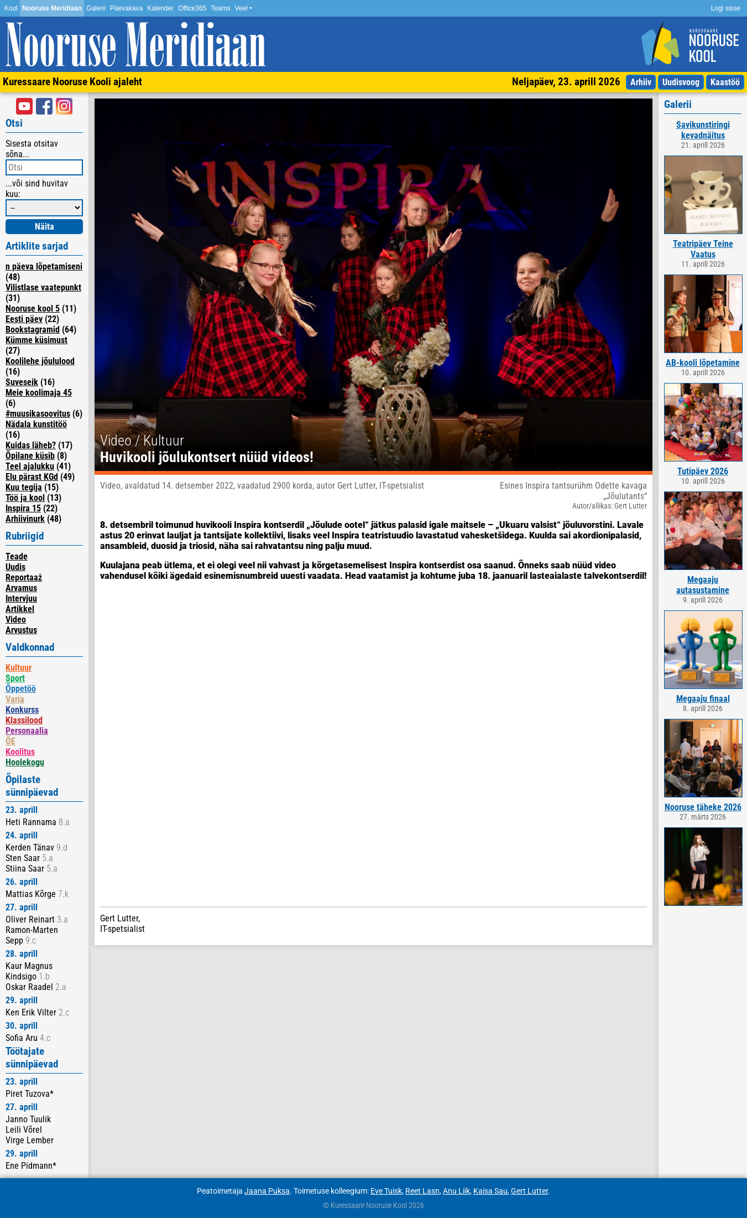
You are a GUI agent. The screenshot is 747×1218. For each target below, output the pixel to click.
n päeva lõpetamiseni (44, 266)
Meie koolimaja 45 (39, 392)
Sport (15, 678)
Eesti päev (24, 319)
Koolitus (20, 752)
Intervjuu (21, 598)
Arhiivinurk (25, 519)
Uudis (15, 567)
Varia (15, 699)
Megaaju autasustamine (702, 584)
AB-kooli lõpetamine (703, 362)
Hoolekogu (25, 762)
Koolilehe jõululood (40, 361)
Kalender (160, 8)
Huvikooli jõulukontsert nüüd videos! (207, 457)
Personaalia (27, 730)
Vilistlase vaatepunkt (43, 287)
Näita (44, 226)
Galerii (96, 8)
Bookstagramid (33, 329)
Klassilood (24, 720)
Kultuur (19, 667)
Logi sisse (725, 8)
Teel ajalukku (30, 466)
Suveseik (22, 382)
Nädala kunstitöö (36, 424)
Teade (17, 556)
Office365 (192, 8)
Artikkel (20, 609)
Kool (11, 8)
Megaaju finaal (703, 698)
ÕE (10, 741)
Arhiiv (640, 82)
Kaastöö (725, 82)
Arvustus (21, 630)
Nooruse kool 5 (33, 308)
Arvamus (21, 588)
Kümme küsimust (36, 340)
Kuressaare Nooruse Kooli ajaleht (72, 81)
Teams (220, 8)
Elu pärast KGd (32, 476)
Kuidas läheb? (31, 445)
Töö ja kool (25, 498)
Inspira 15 (23, 508)
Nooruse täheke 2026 (703, 807)
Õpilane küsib (30, 455)
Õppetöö (21, 688)
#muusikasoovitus (38, 413)
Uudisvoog (680, 82)
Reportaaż (24, 577)
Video (16, 619)
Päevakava (126, 8)
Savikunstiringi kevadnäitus (703, 130)
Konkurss (22, 709)
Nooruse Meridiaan (52, 8)
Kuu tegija (24, 487)
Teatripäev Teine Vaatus (703, 249)
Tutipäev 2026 (702, 471)
